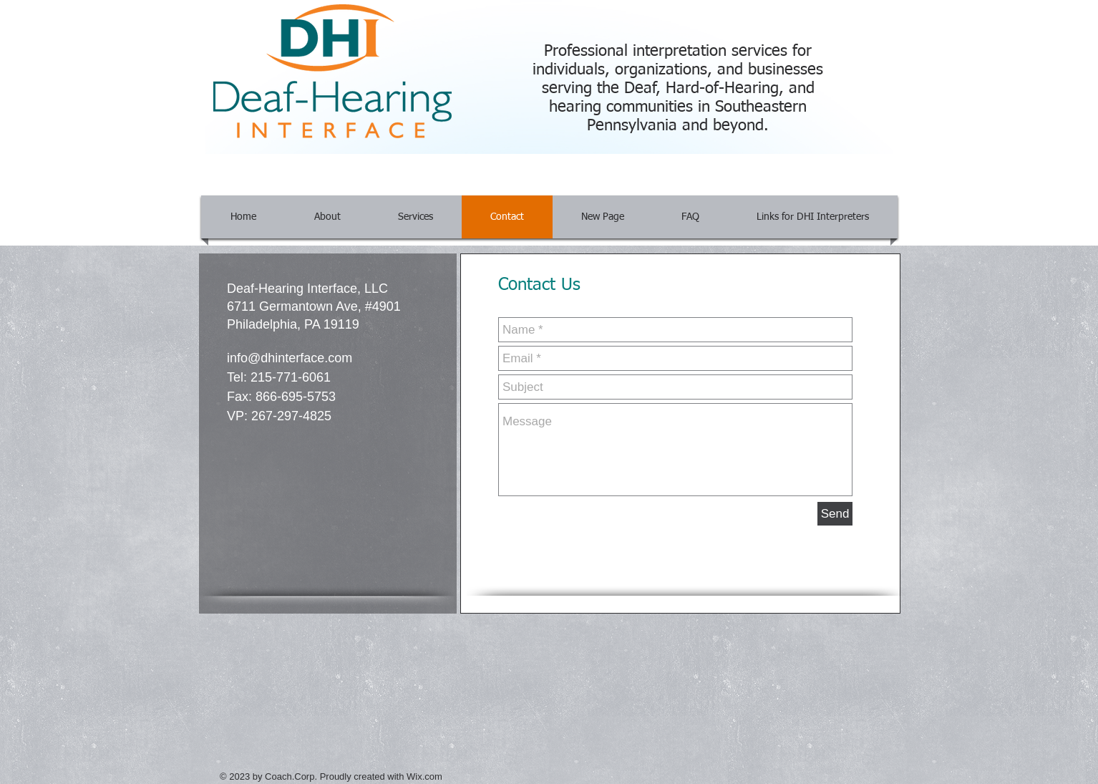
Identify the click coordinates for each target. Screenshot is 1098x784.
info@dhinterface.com (289, 358)
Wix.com (424, 776)
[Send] (834, 514)
